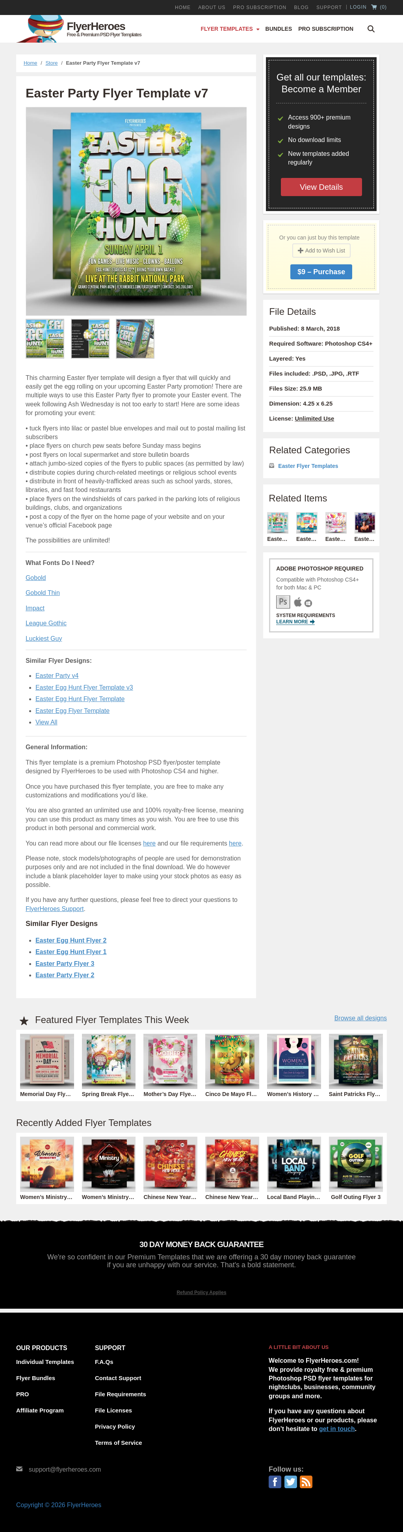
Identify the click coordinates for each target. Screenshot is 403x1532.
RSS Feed (306, 1482)
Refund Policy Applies (201, 1292)
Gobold (36, 577)
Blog (301, 7)
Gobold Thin (43, 592)
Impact (35, 608)
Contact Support (118, 1378)
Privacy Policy (115, 1426)
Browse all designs (360, 1018)
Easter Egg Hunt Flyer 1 (71, 951)
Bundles (279, 29)
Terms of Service (118, 1442)
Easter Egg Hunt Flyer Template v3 (84, 687)
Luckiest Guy (44, 638)
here (149, 843)
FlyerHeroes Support (55, 908)
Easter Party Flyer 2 (64, 975)
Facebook (275, 1482)
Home (183, 7)
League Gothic (46, 623)
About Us (211, 7)
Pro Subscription (325, 29)
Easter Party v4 (56, 675)
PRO (22, 1394)
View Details (321, 187)
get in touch (337, 1428)
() (379, 7)
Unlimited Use (314, 418)
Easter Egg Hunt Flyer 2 (71, 940)
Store (51, 63)
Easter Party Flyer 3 (64, 963)
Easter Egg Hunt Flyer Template (79, 699)
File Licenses (113, 1410)
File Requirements (120, 1394)
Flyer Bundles (35, 1378)
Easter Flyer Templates (308, 466)
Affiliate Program (40, 1410)
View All (46, 722)
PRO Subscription (259, 7)
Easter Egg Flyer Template (72, 710)
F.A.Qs (104, 1361)
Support (329, 7)
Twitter (290, 1482)
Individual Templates (45, 1361)
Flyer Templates (227, 29)
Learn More (295, 622)
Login (358, 7)
